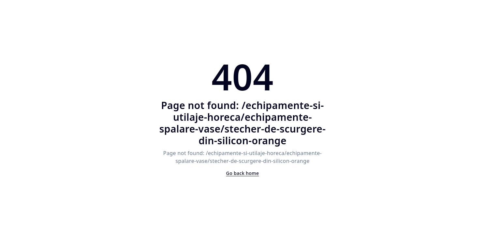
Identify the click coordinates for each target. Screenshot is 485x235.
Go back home (242, 173)
